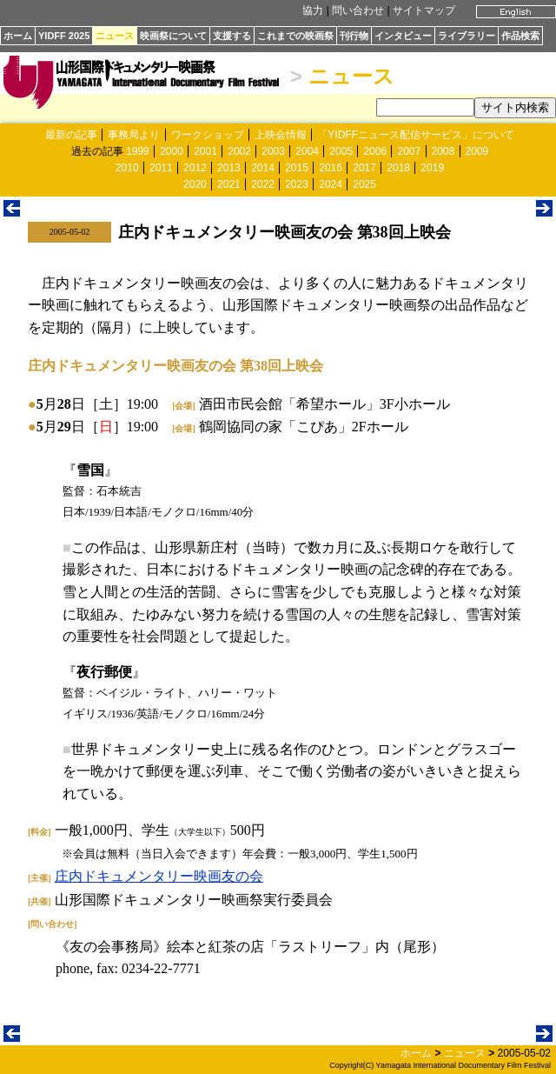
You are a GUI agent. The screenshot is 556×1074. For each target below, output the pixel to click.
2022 (263, 184)
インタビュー (403, 35)
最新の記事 (71, 135)
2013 (229, 168)
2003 (273, 151)
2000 (171, 151)
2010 (127, 168)
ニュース (115, 35)
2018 (398, 168)
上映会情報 (281, 135)
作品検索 (520, 35)
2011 (161, 168)
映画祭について (173, 35)
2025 (364, 184)
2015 (296, 168)
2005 (341, 151)
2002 (239, 151)
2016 (330, 168)
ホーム (17, 35)
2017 (364, 168)
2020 (195, 184)
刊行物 (354, 35)
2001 (205, 151)
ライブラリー (466, 35)
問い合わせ (358, 10)
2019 (432, 168)
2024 (330, 184)
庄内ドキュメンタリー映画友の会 (159, 876)
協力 (312, 10)
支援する (232, 35)
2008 (443, 151)
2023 (296, 184)
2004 (307, 151)
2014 (263, 168)
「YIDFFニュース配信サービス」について (415, 135)
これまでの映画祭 (295, 35)
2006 (375, 151)
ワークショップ (207, 135)
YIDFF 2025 (63, 35)
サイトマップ (424, 10)
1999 (137, 151)
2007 (408, 151)
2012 (195, 168)
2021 (229, 184)
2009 (477, 151)
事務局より (134, 135)
